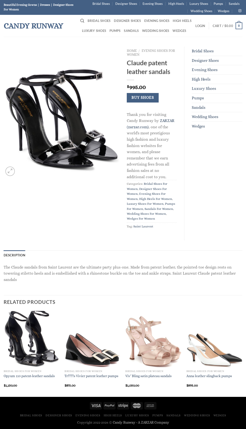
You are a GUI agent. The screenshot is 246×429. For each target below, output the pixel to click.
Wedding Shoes (201, 11)
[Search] (82, 21)
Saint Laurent (143, 226)
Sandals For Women (159, 209)
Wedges (223, 11)
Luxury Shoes (199, 4)
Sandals (234, 4)
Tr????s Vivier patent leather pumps (91, 376)
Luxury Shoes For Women (145, 203)
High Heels (176, 4)
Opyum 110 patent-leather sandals (29, 376)
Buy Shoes (142, 97)
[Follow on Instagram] (239, 11)
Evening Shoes (153, 4)
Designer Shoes (126, 4)
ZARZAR (147, 422)
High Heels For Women (155, 199)
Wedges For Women (141, 218)
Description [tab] (14, 255)
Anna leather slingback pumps (209, 376)
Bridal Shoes (101, 4)
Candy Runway (33, 26)
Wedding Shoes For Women (146, 213)
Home (132, 51)
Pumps (218, 4)
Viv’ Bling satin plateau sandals (148, 376)
